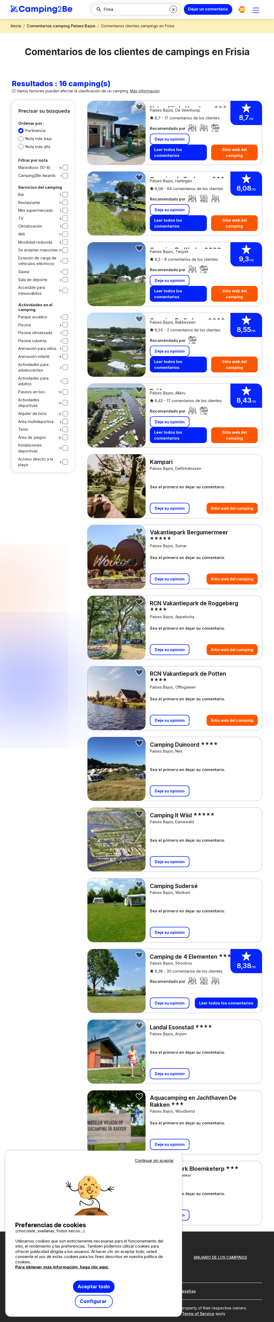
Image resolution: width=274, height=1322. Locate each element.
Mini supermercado (35, 210)
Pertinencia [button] (35, 130)
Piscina (24, 325)
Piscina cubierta (32, 340)
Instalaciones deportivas (30, 448)
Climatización (30, 226)
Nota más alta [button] (37, 146)
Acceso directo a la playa (35, 462)
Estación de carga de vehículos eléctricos (37, 261)
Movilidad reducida (35, 242)
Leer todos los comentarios (168, 152)
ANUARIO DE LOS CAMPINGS (220, 1257)
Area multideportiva (36, 421)
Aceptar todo (94, 1286)
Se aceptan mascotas (38, 250)
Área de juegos (32, 437)
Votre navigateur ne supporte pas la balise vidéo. (93, 1189)
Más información (145, 91)
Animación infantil (33, 356)
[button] (242, 9)
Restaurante (29, 202)
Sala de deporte (32, 279)
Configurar (94, 1301)
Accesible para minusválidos (31, 290)
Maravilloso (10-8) (34, 167)
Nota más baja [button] (38, 138)
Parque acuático (32, 317)
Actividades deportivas (28, 403)
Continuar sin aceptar (154, 1160)
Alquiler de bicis (32, 413)
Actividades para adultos (33, 381)
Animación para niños (37, 348)
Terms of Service (198, 1313)
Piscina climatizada (35, 332)
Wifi (21, 234)
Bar (21, 194)
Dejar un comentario (208, 9)
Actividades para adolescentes (33, 367)
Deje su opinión (170, 139)
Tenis (23, 429)
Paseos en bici (31, 392)
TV (21, 218)
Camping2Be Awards (37, 175)
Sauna (23, 271)
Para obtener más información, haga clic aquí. (62, 1267)
